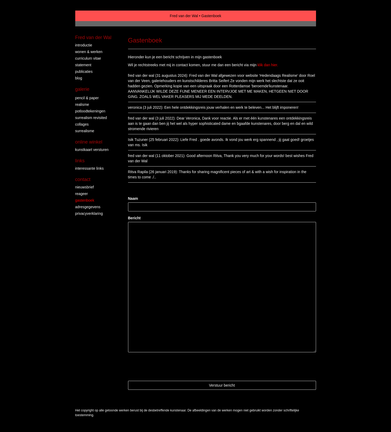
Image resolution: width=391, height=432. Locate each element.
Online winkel (88, 142)
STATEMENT (83, 65)
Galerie (82, 89)
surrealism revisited (91, 118)
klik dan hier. (267, 65)
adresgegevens (88, 207)
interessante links (89, 168)
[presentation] (168, 366)
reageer (81, 194)
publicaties (84, 71)
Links (80, 160)
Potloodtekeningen (90, 111)
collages (82, 124)
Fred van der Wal (184, 16)
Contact (83, 179)
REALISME (82, 104)
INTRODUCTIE (83, 45)
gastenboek (84, 200)
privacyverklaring (89, 213)
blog (78, 78)
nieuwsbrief (84, 187)
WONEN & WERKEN (89, 52)
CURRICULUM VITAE (88, 58)
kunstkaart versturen (92, 150)
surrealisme (84, 131)
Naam (133, 198)
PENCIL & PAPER (87, 98)
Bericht (134, 218)
